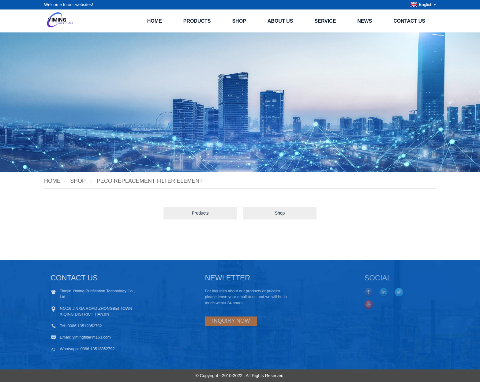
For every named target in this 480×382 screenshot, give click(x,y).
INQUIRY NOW (208, 321)
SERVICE (325, 21)
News (364, 21)
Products (197, 21)
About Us (280, 21)
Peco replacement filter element (150, 181)
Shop (239, 21)
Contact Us (409, 21)
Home (154, 21)
